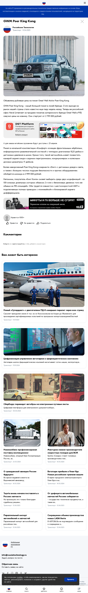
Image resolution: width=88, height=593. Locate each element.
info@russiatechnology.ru (14, 555)
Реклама (80, 200)
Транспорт (8, 320)
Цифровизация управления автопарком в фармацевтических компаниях (41, 359)
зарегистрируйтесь (18, 244)
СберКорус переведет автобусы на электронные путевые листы (36, 404)
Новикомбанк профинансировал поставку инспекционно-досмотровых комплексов (20, 453)
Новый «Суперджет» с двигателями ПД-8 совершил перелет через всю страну (44, 310)
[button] (79, 589)
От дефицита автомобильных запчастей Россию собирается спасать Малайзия (63, 496)
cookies (20, 577)
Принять (70, 579)
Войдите (6, 244)
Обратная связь (10, 564)
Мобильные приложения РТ (15, 544)
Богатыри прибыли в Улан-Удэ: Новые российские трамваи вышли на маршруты (65, 474)
